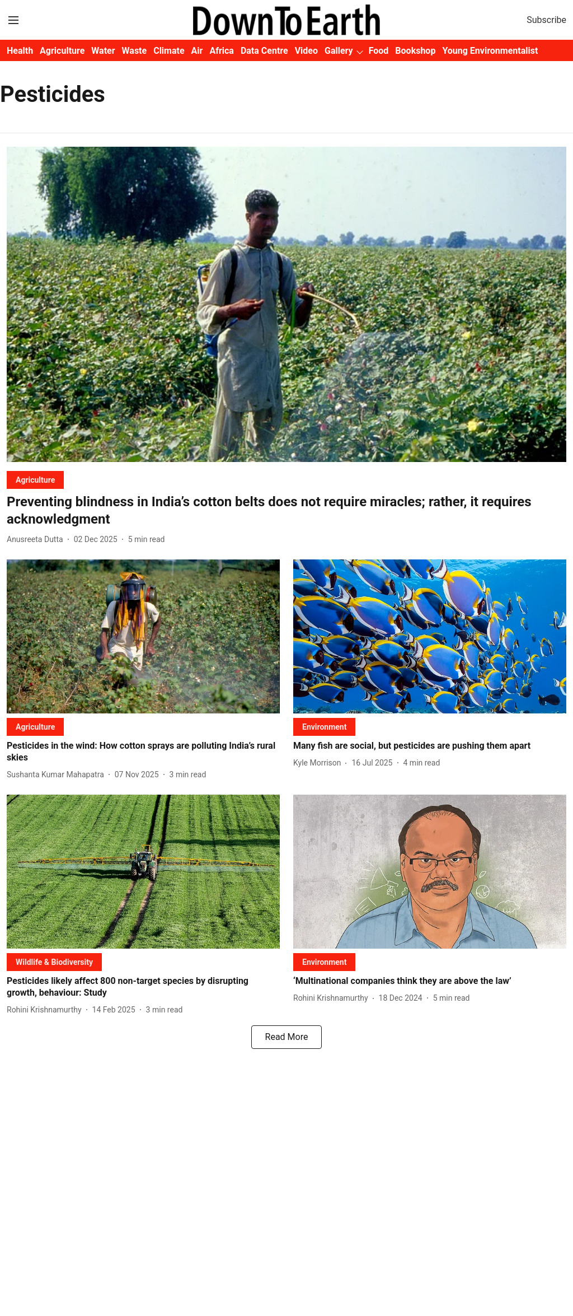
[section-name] (35, 479)
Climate (168, 50)
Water (103, 50)
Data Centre (264, 50)
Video (306, 50)
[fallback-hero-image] (286, 304)
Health (20, 50)
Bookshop (415, 50)
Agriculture (62, 50)
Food (379, 50)
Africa (221, 50)
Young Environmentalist (490, 50)
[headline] (286, 510)
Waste (134, 50)
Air (197, 50)
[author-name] (37, 539)
